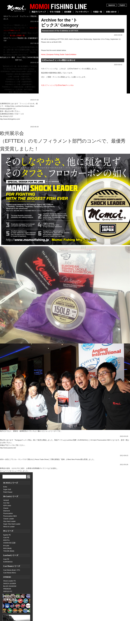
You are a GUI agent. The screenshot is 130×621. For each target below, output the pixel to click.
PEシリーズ (8, 531)
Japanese (111, 5)
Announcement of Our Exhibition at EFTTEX (60, 31)
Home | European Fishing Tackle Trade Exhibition (58, 54)
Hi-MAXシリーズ (10, 483)
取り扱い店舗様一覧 (17, 35)
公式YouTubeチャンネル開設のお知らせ (58, 60)
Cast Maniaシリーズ (11, 566)
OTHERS (7, 577)
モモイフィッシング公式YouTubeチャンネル (57, 85)
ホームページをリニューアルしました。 (14, 462)
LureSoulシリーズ (10, 555)
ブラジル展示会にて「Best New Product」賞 (16, 453)
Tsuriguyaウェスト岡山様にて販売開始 (14, 434)
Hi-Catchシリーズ (10, 496)
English (122, 5)
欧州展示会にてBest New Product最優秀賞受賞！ (18, 124)
